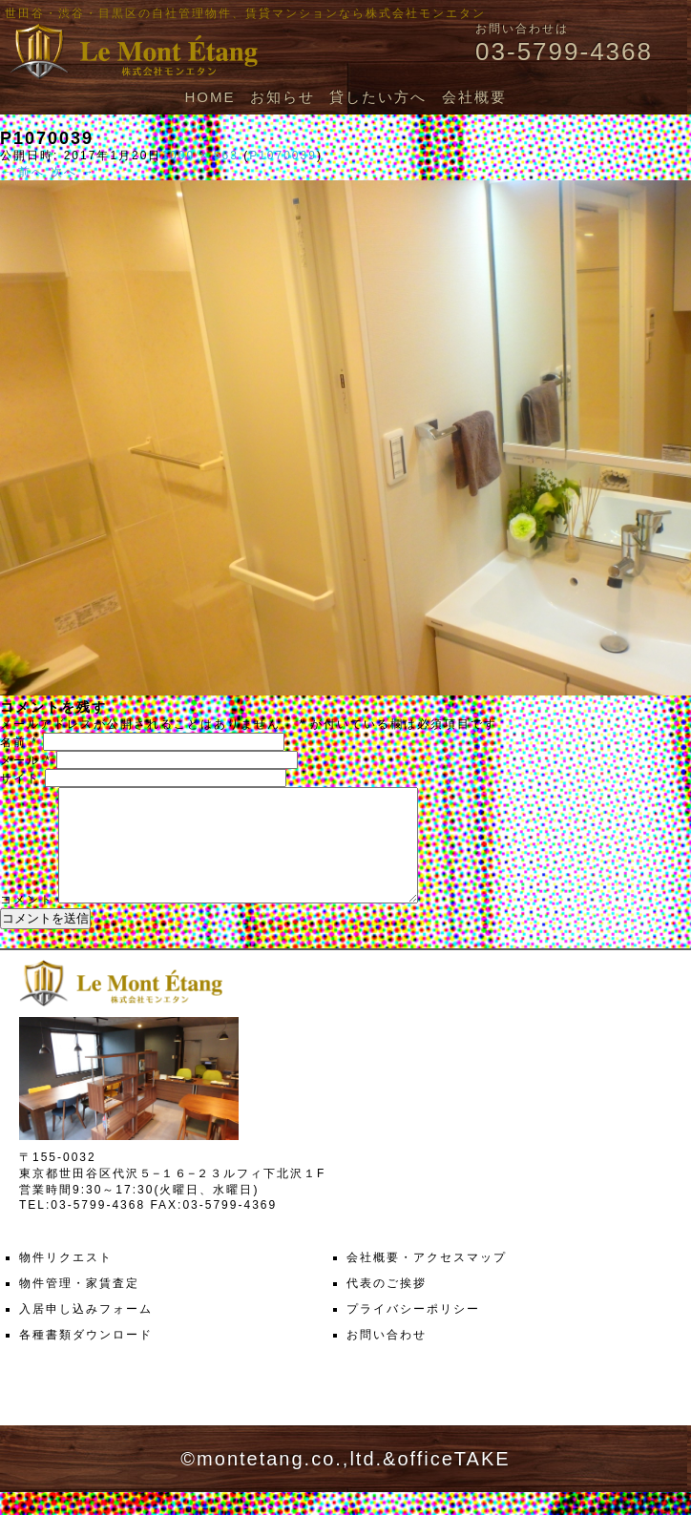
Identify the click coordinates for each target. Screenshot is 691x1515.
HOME (209, 97)
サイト (20, 778)
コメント (26, 922)
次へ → (73, 171)
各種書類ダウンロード (86, 1357)
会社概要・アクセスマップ (426, 1280)
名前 (19, 742)
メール (26, 760)
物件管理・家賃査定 (79, 1306)
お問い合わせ (386, 1357)
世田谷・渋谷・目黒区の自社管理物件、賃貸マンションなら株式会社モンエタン (245, 13)
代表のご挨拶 (386, 1306)
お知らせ (282, 97)
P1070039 (283, 155)
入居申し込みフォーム (86, 1332)
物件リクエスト (66, 1280)
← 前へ (22, 171)
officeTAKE (453, 1481)
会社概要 (474, 97)
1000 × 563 (199, 155)
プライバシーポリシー (413, 1332)
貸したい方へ (378, 97)
